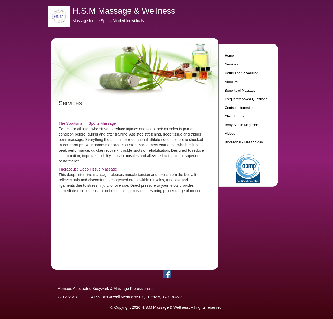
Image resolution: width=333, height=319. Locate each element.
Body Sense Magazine (242, 125)
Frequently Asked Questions (246, 99)
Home (229, 55)
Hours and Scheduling (241, 73)
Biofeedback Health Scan (244, 142)
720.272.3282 (69, 297)
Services (231, 64)
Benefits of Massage (240, 90)
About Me (232, 82)
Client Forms (234, 116)
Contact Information (239, 108)
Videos (230, 134)
